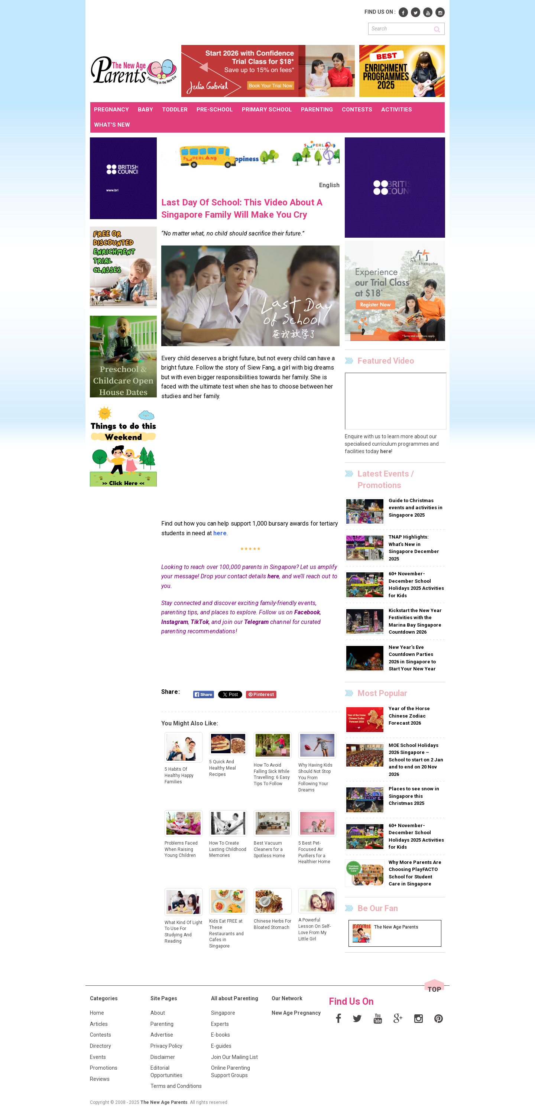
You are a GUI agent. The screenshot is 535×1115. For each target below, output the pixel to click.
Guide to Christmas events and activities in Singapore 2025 (415, 508)
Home (97, 1013)
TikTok (200, 621)
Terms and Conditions (176, 1086)
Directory (100, 1046)
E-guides (221, 1046)
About (157, 1013)
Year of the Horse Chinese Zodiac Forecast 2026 (409, 716)
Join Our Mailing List (234, 1057)
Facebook (307, 612)
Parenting (162, 1024)
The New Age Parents (164, 1102)
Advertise (161, 1035)
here (273, 576)
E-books (220, 1035)
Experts (220, 1024)
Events (98, 1057)
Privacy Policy (166, 1046)
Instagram (174, 621)
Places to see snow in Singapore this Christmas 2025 (414, 796)
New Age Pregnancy (296, 1013)
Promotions (103, 1068)
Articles (99, 1024)
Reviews (100, 1079)
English (329, 185)
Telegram (256, 621)
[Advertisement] (225, 21)
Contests (100, 1035)
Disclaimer (162, 1057)
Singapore (223, 1013)
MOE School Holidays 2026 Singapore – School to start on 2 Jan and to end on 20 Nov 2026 (416, 759)
